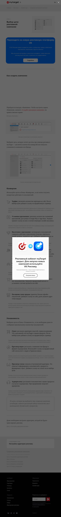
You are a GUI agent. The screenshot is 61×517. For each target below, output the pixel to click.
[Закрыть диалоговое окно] (58, 2)
